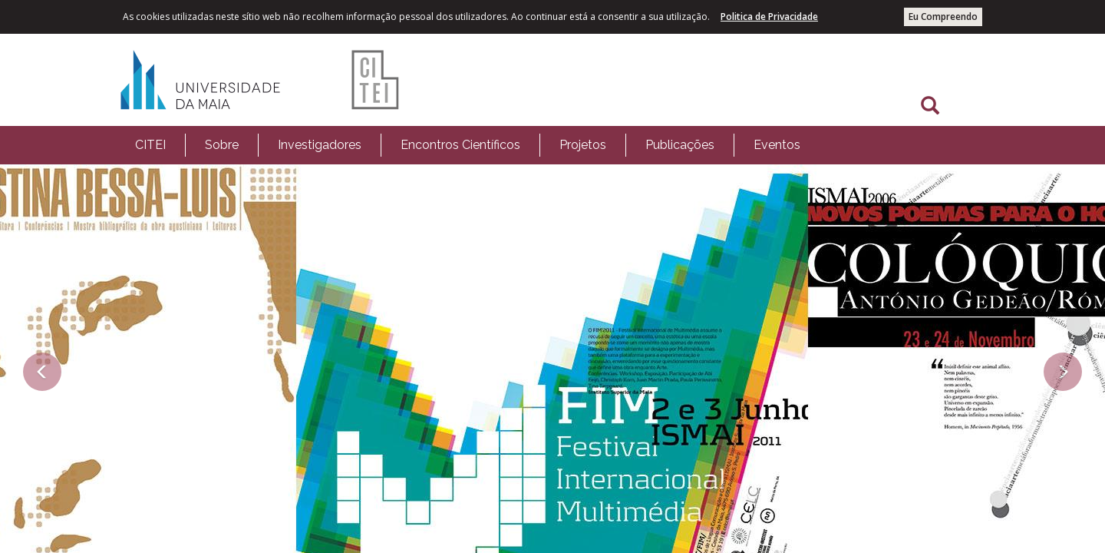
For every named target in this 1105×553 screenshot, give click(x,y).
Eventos (777, 144)
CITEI (150, 144)
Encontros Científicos (460, 144)
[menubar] (468, 145)
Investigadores (319, 144)
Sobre (222, 144)
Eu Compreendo (943, 16)
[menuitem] (150, 145)
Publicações (679, 144)
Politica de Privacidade (769, 16)
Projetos (582, 144)
